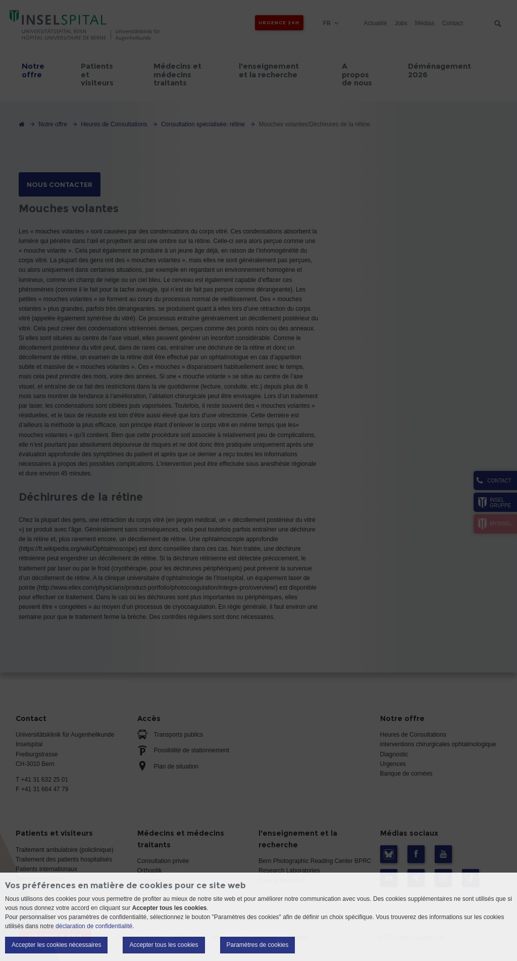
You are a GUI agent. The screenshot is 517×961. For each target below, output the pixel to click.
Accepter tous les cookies (163, 944)
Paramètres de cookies (258, 944)
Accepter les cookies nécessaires (56, 944)
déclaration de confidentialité (94, 926)
